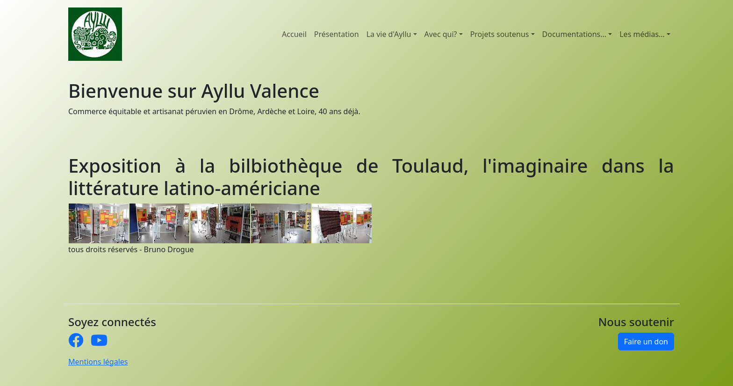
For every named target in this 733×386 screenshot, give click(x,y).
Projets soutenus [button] (499, 34)
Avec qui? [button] (440, 34)
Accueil (294, 34)
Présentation (336, 34)
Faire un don (646, 341)
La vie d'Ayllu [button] (388, 34)
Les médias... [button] (642, 34)
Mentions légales (98, 362)
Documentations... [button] (574, 34)
